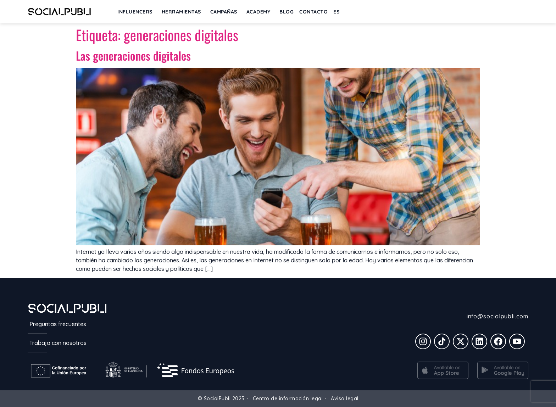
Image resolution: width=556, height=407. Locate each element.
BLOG (286, 12)
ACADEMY (260, 11)
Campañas (225, 11)
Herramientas (183, 11)
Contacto (313, 12)
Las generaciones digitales (133, 55)
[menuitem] (336, 12)
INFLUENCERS (136, 11)
